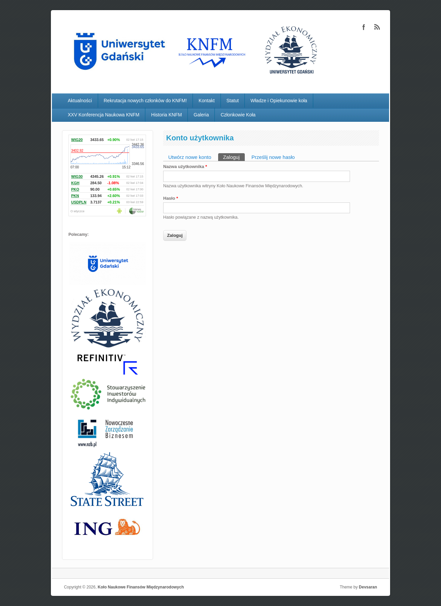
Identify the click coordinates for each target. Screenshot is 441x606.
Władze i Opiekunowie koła (279, 100)
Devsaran (368, 587)
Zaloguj (234, 156)
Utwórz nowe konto (189, 157)
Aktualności (80, 100)
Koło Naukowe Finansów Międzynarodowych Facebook (364, 27)
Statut (233, 100)
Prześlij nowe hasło (273, 157)
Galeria (201, 114)
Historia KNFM (166, 114)
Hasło (170, 198)
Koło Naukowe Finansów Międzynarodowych (141, 587)
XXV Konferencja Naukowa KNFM (103, 114)
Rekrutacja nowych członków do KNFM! (145, 100)
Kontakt (206, 100)
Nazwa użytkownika (185, 166)
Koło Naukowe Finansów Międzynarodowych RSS (377, 27)
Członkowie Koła (238, 114)
